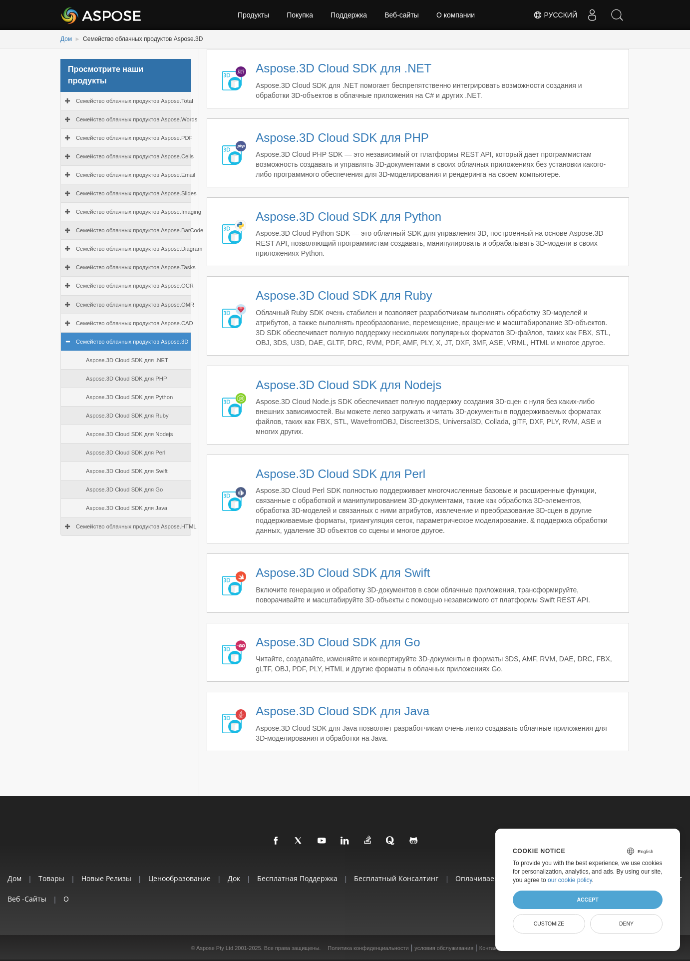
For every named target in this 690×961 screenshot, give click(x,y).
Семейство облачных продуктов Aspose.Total (134, 101)
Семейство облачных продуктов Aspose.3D (132, 342)
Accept (587, 900)
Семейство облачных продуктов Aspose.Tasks (136, 267)
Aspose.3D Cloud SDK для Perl (125, 453)
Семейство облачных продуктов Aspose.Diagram (139, 249)
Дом (66, 38)
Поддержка (349, 15)
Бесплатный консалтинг (396, 878)
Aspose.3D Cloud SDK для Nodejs (129, 434)
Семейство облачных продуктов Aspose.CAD (134, 323)
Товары (51, 878)
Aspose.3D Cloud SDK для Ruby (127, 416)
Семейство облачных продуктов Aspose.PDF (134, 138)
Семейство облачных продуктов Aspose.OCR (135, 286)
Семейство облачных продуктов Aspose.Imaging (138, 212)
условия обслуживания (443, 948)
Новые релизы (106, 878)
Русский (555, 14)
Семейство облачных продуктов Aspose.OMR (135, 305)
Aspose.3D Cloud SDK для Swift (127, 471)
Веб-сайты (401, 15)
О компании (455, 15)
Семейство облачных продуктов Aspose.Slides (136, 193)
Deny (626, 924)
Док (234, 878)
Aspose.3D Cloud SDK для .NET (127, 360)
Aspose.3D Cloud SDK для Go (124, 489)
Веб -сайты (26, 899)
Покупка (300, 15)
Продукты (253, 15)
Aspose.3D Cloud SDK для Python (129, 397)
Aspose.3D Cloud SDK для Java (126, 508)
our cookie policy (570, 880)
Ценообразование (179, 878)
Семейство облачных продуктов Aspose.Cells (135, 156)
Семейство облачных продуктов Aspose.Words (136, 119)
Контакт (489, 948)
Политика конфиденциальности (368, 948)
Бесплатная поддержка (297, 878)
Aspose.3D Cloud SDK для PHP (126, 379)
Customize (549, 924)
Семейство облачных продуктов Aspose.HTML (136, 526)
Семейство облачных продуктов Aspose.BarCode (139, 230)
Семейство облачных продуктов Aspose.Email (135, 175)
